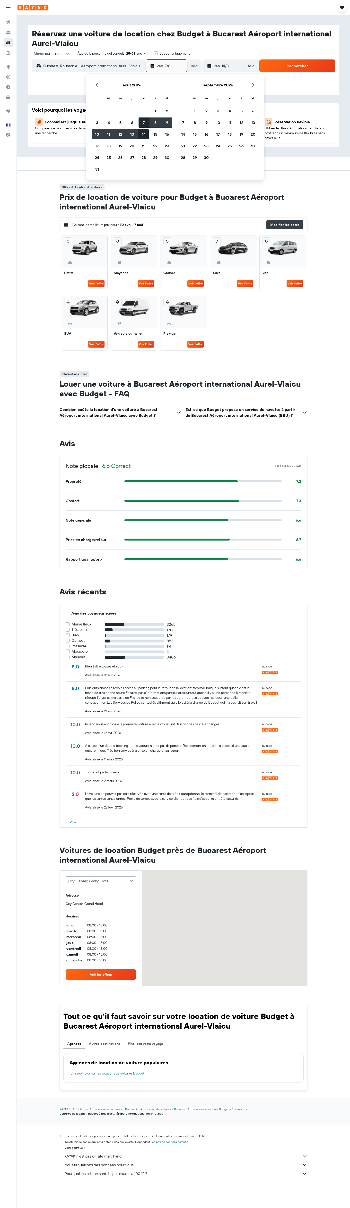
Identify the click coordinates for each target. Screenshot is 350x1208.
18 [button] (109, 145)
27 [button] (132, 157)
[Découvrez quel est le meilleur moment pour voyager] (8, 87)
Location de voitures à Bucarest (165, 1109)
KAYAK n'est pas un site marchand (185, 1156)
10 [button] (97, 134)
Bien (75, 635)
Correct (78, 640)
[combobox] (50, 53)
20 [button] (132, 145)
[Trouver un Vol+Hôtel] (8, 53)
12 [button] (120, 134)
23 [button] (167, 145)
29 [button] (155, 157)
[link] (101, 974)
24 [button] (97, 157)
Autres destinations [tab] (104, 1043)
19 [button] (120, 145)
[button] (8, 7)
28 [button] (143, 157)
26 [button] (120, 157)
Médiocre (79, 651)
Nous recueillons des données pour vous (185, 1165)
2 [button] (167, 110)
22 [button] (155, 145)
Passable (78, 646)
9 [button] (167, 122)
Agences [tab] (74, 1043)
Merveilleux (81, 624)
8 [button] (155, 122)
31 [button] (97, 169)
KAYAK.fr (65, 1109)
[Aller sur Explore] (8, 67)
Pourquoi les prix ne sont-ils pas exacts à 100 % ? (185, 1173)
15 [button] (155, 134)
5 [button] (120, 122)
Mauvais (78, 657)
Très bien (79, 629)
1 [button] (155, 110)
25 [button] (108, 157)
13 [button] (132, 134)
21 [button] (144, 145)
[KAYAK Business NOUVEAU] (8, 97)
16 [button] (167, 134)
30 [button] (167, 157)
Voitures (82, 1109)
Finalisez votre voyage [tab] (145, 1043)
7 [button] (144, 122)
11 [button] (108, 134)
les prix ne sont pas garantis (169, 1142)
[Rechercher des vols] (8, 22)
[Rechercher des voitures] (8, 43)
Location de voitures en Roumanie (116, 1109)
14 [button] (144, 134)
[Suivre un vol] (8, 77)
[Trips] (8, 111)
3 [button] (97, 122)
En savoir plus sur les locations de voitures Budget (107, 1073)
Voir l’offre (96, 283)
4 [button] (109, 122)
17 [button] (97, 145)
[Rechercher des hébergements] (8, 32)
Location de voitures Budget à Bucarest (217, 1109)
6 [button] (132, 122)
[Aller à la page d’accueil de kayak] (33, 7)
